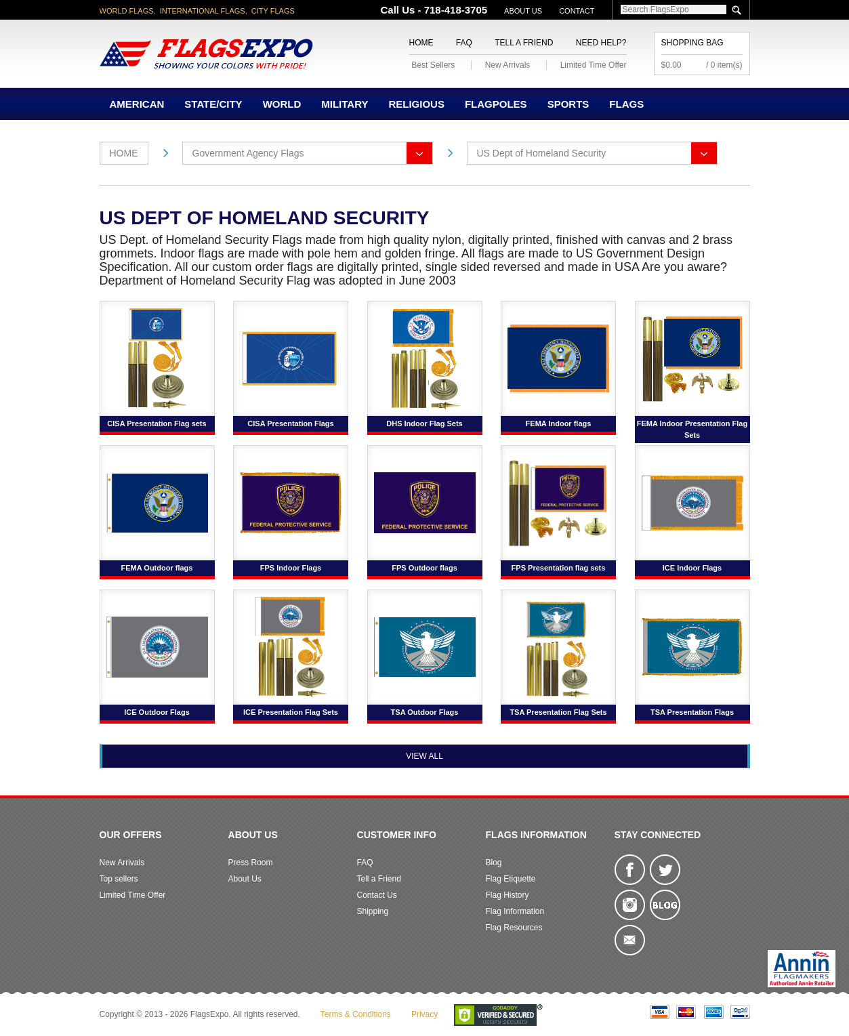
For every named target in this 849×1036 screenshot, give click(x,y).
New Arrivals (508, 65)
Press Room (250, 862)
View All (424, 756)
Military (344, 104)
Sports (568, 104)
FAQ (464, 42)
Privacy (424, 1014)
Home (421, 42)
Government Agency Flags (248, 153)
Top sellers (119, 879)
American (137, 104)
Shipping (373, 911)
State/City (213, 104)
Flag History (507, 895)
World (282, 104)
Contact (576, 11)
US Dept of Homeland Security (541, 153)
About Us (523, 11)
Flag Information (515, 911)
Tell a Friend (524, 42)
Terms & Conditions (355, 1014)
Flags (626, 104)
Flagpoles (496, 104)
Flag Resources (514, 927)
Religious (416, 104)
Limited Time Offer (593, 65)
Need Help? (601, 42)
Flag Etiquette (511, 879)
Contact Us (377, 895)
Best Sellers (433, 65)
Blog (494, 862)
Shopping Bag (692, 42)
